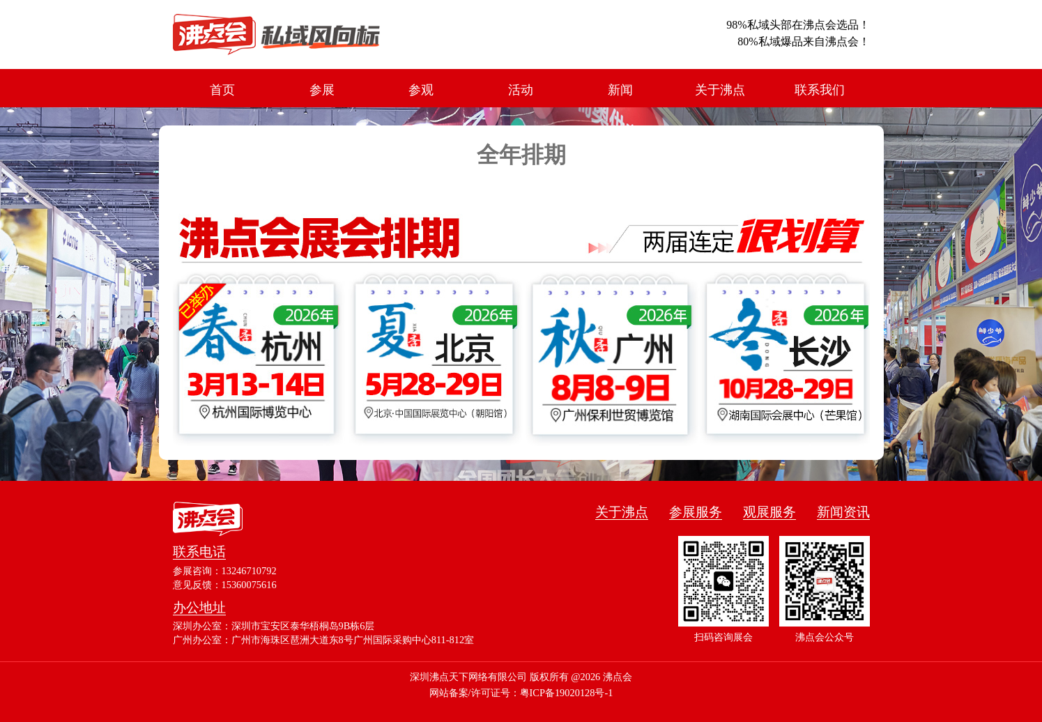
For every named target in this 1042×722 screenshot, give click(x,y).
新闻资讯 (843, 512)
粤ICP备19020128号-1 (566, 692)
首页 (222, 90)
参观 (421, 90)
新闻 (620, 90)
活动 (520, 90)
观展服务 (769, 512)
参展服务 (695, 512)
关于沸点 (720, 90)
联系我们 (820, 90)
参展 (322, 90)
